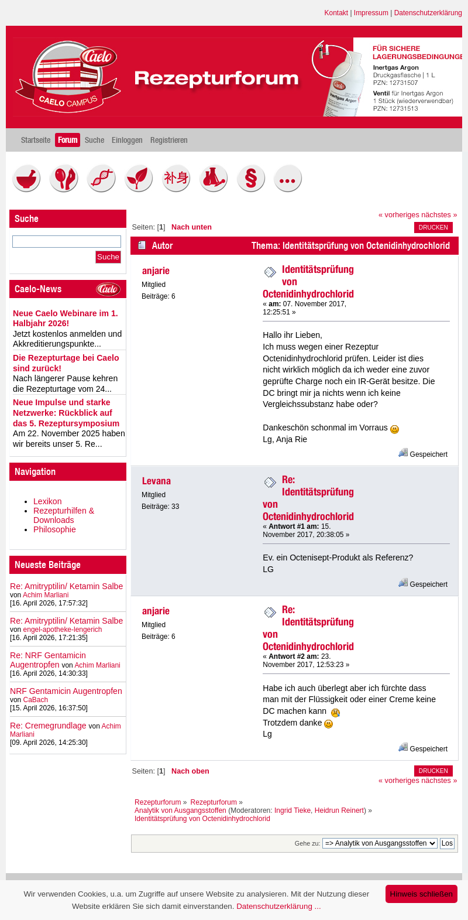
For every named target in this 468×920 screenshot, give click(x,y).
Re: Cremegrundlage (48, 725)
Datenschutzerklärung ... (278, 906)
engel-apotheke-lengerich (62, 629)
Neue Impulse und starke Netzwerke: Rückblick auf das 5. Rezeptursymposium (66, 412)
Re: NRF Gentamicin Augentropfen (48, 660)
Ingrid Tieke (292, 810)
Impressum (371, 13)
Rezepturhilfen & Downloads (63, 515)
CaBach (36, 700)
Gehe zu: (308, 843)
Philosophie (54, 529)
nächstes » (439, 215)
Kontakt (337, 13)
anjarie (156, 270)
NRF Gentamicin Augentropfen (66, 691)
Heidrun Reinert (339, 810)
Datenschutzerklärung (428, 13)
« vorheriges (398, 215)
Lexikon (47, 501)
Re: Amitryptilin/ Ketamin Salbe (66, 586)
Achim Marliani (45, 595)
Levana (156, 481)
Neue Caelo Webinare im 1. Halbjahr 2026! (65, 319)
